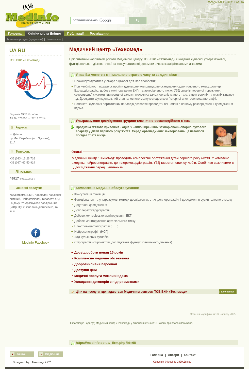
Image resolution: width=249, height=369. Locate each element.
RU (21, 50)
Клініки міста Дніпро (44, 33)
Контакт (189, 355)
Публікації (75, 33)
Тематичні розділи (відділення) (25, 39)
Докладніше (228, 291)
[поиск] (97, 20)
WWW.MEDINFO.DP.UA (226, 2)
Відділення (52, 354)
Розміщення (99, 33)
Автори (173, 355)
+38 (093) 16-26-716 (22, 158)
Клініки (20, 354)
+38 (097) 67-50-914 (22, 162)
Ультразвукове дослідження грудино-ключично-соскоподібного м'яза (133, 121)
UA (12, 50)
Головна (15, 33)
